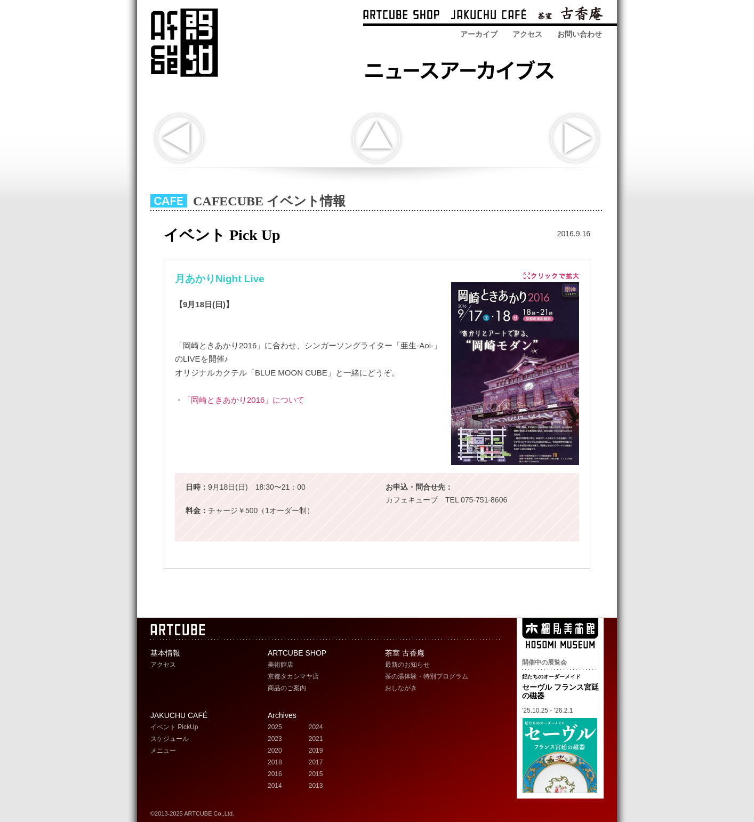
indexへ (376, 138)
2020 (275, 750)
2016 (275, 774)
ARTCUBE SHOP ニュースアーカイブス (463, 68)
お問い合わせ (579, 34)
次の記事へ (575, 138)
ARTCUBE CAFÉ (488, 15)
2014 (275, 785)
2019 (316, 750)
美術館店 (280, 664)
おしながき (401, 688)
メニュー (163, 750)
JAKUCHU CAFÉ (178, 715)
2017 (316, 762)
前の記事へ (179, 138)
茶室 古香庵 (570, 15)
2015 (316, 774)
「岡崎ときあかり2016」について (243, 399)
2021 (316, 739)
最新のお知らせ (407, 664)
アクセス (527, 34)
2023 (275, 739)
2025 (275, 727)
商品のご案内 (287, 688)
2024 (316, 727)
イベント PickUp (174, 727)
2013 (316, 785)
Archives (282, 715)
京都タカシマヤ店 (293, 676)
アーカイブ (479, 34)
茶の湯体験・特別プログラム (426, 676)
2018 (275, 762)
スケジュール (169, 739)
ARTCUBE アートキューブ (184, 42)
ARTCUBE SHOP (401, 15)
